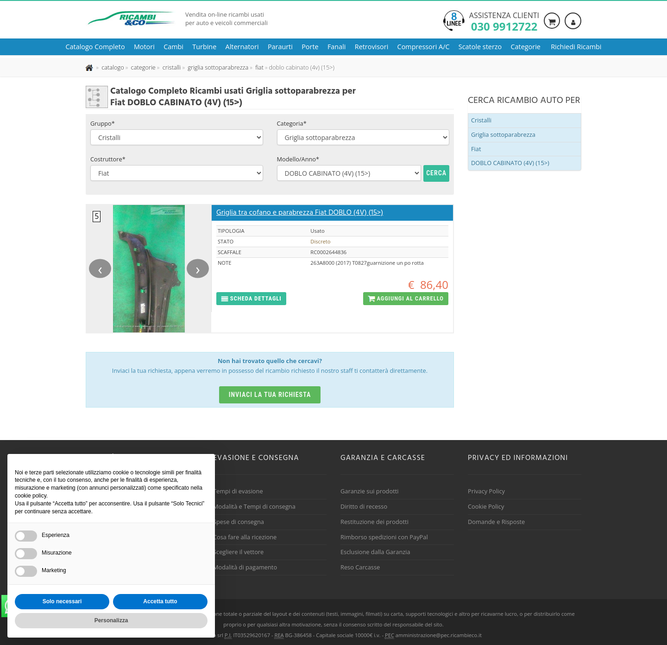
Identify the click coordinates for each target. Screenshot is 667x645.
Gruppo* (102, 123)
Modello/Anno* (298, 159)
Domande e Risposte (496, 521)
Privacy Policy (486, 491)
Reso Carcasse (360, 567)
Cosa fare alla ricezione (245, 537)
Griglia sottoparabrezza (503, 134)
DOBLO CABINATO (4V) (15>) (510, 163)
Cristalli (481, 120)
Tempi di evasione (238, 491)
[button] (251, 299)
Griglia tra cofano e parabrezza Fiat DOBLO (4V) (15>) (299, 213)
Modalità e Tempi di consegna (254, 506)
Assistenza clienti (504, 21)
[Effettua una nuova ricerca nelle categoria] (142, 67)
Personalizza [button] (111, 620)
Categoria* (292, 123)
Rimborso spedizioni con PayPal (384, 537)
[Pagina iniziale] (90, 67)
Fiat (476, 149)
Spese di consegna (238, 521)
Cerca (436, 173)
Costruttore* (108, 159)
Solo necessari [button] (62, 601)
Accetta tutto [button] (160, 601)
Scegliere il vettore (238, 552)
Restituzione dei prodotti (374, 521)
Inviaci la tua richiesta (270, 394)
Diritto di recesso (363, 506)
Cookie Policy (486, 506)
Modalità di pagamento (245, 567)
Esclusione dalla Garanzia (375, 552)
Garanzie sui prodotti (369, 491)
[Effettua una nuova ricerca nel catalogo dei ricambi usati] (112, 67)
